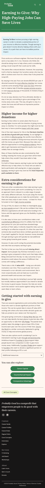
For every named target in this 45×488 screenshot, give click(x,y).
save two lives (29, 86)
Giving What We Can (31, 317)
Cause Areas (6, 431)
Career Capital (22, 369)
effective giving (17, 137)
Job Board (5, 456)
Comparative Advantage (22, 381)
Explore (4, 444)
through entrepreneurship (31, 338)
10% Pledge (26, 322)
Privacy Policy (22, 483)
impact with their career (30, 128)
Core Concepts (11, 392)
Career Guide (6, 424)
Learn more (5, 468)
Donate (4, 475)
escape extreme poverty (32, 88)
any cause (5, 216)
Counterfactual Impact (22, 375)
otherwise (5, 161)
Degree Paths (6, 434)
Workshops (5, 460)
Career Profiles (6, 427)
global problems (30, 144)
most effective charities (25, 83)
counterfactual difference (11, 222)
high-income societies (23, 202)
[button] (35, 4)
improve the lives (13, 91)
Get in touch (6, 472)
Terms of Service (31, 483)
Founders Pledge (26, 345)
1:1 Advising (5, 453)
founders (7, 348)
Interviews (5, 441)
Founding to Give (22, 340)
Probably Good (9, 403)
